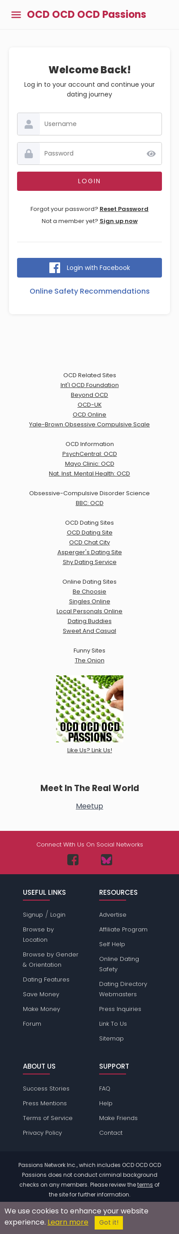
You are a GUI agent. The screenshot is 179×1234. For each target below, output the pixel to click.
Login (57, 914)
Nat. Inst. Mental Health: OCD (89, 473)
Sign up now (119, 221)
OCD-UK (90, 404)
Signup (33, 914)
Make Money (41, 1009)
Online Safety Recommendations (90, 291)
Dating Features (46, 979)
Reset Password (124, 209)
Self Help (112, 944)
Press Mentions (45, 1103)
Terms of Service (48, 1118)
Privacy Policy (42, 1133)
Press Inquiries (120, 1009)
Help (106, 1103)
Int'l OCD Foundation (90, 385)
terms (145, 1184)
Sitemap (111, 1038)
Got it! (108, 1222)
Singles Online (89, 601)
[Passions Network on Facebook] (73, 859)
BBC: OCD (90, 503)
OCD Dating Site (90, 532)
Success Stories (46, 1088)
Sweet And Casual (89, 631)
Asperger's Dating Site (89, 552)
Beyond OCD (89, 395)
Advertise (113, 914)
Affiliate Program (123, 929)
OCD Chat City (89, 542)
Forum (32, 1023)
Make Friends (118, 1118)
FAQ (104, 1088)
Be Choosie (89, 591)
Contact (110, 1133)
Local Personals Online (89, 611)
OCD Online (89, 414)
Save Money (41, 994)
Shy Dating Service (90, 562)
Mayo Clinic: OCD (89, 463)
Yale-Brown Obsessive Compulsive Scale (89, 424)
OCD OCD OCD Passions (86, 14)
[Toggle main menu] (16, 14)
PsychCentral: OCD (89, 454)
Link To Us (113, 1023)
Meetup (89, 806)
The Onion (90, 660)
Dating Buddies (90, 621)
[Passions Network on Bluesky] (106, 859)
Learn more (68, 1222)
